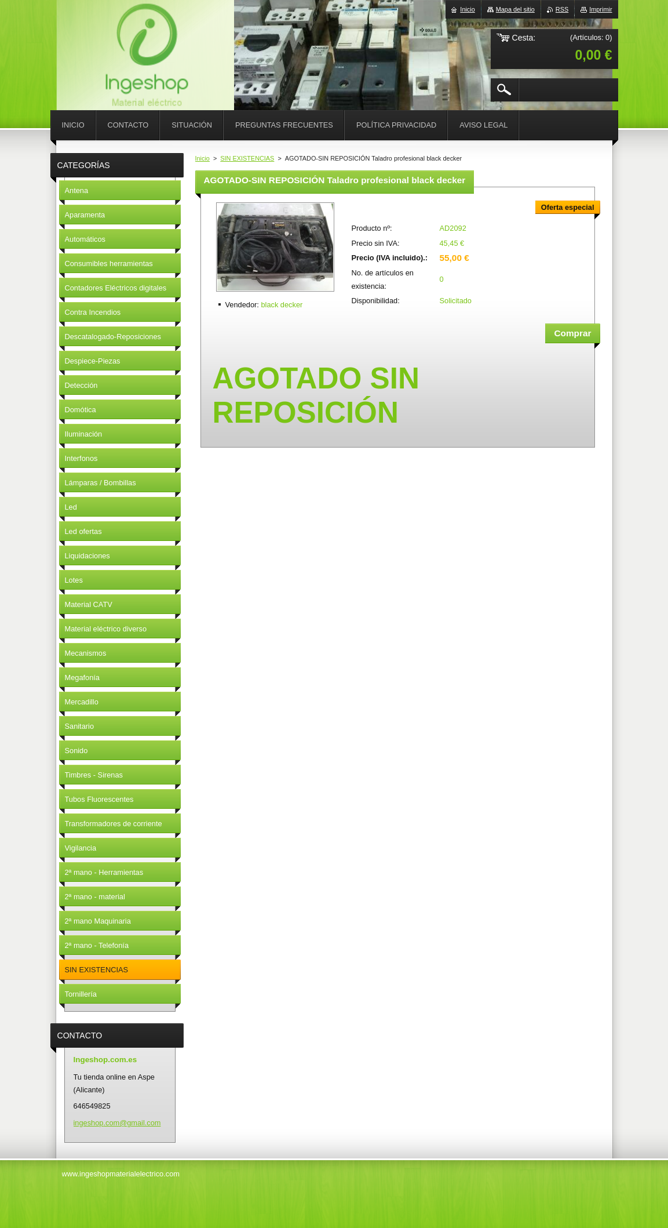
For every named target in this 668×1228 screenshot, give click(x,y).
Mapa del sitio (515, 9)
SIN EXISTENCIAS (247, 158)
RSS (562, 9)
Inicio (202, 158)
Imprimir (600, 9)
